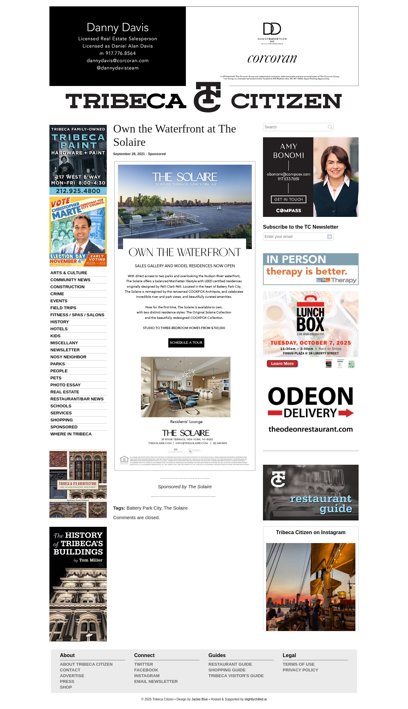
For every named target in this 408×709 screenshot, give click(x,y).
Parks (57, 364)
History (59, 321)
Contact (70, 670)
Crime (57, 293)
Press (67, 681)
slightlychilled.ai (255, 699)
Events (58, 300)
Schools (60, 406)
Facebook (146, 670)
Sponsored (63, 427)
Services (61, 413)
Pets (56, 378)
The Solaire (176, 508)
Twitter (143, 664)
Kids (55, 335)
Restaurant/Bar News (77, 399)
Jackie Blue (200, 699)
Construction (67, 286)
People (59, 371)
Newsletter (65, 349)
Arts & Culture (68, 272)
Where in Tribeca (71, 434)
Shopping (61, 420)
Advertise (72, 675)
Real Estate (64, 392)
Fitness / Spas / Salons (77, 314)
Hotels (59, 328)
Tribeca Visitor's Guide (236, 675)
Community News (70, 279)
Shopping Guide (226, 670)
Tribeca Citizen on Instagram (311, 532)
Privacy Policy (300, 670)
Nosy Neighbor (68, 356)
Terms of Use (299, 664)
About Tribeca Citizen (86, 664)
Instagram (147, 675)
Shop (66, 687)
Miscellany (64, 342)
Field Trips (63, 307)
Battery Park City (144, 508)
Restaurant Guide (230, 664)
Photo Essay (65, 385)
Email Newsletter (156, 681)
